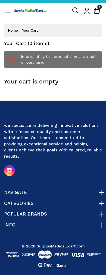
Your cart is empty (31, 81)
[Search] (75, 10)
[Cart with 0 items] (97, 11)
